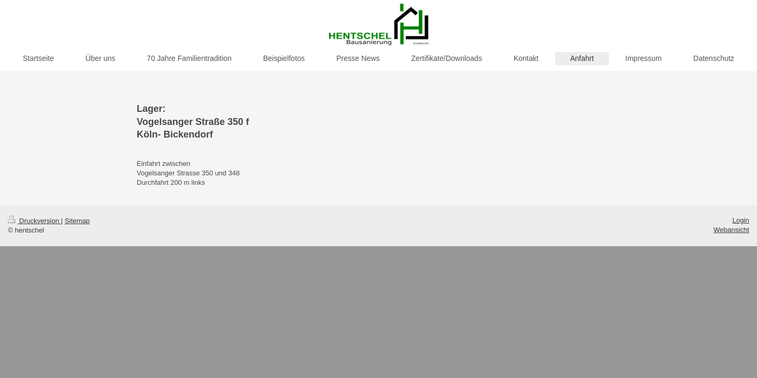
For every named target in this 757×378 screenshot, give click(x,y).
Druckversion (34, 221)
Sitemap (77, 221)
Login (740, 220)
